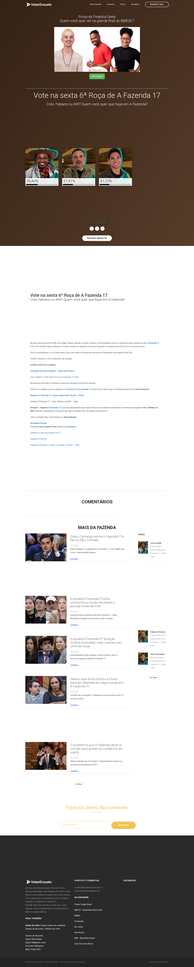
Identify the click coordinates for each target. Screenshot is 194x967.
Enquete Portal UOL (38, 439)
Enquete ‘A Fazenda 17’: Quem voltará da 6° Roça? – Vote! (57, 395)
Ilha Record (79, 932)
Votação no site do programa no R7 (45, 433)
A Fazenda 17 (85, 389)
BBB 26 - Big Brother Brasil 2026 (88, 910)
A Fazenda (78, 921)
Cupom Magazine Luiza (35, 942)
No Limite (78, 927)
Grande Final (157, 4)
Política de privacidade (159, 962)
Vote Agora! (97, 76)
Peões (122, 4)
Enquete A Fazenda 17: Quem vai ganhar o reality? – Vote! (55, 445)
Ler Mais (74, 559)
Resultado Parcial (38, 423)
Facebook (129, 880)
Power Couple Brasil (83, 904)
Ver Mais (78, 784)
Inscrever (123, 824)
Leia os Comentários (66, 426)
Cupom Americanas (33, 939)
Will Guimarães (157, 654)
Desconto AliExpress (34, 946)
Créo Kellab (155, 543)
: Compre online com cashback (45, 925)
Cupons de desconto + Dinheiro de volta (42, 929)
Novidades (135, 4)
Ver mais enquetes (97, 238)
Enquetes (110, 4)
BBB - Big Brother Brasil (84, 938)
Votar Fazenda (95, 4)
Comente (34, 426)
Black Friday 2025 (33, 949)
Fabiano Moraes (157, 632)
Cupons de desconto (34, 935)
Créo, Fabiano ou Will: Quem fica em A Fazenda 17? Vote (54, 377)
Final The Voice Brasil (83, 944)
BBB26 (77, 915)
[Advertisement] (97, 127)
